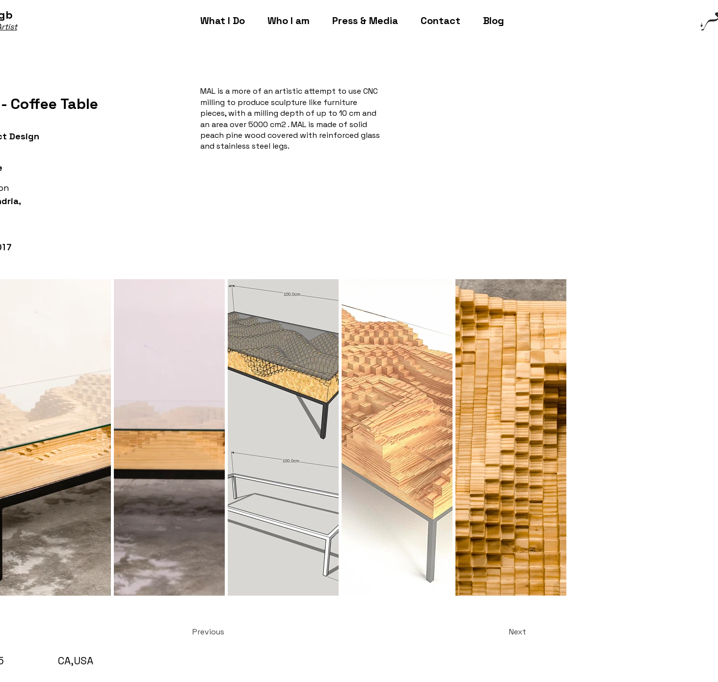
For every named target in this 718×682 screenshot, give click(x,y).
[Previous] (224, 632)
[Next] (501, 632)
